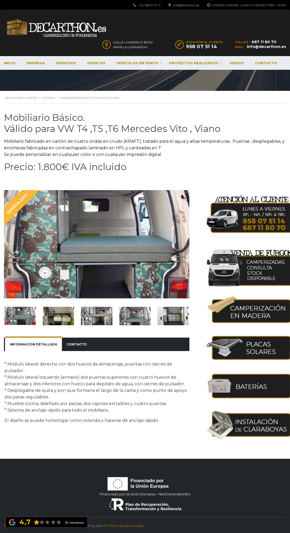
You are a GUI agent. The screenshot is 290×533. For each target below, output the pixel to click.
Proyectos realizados (193, 63)
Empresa (36, 63)
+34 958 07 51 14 (149, 5)
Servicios (66, 63)
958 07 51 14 (201, 47)
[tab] (33, 344)
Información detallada (33, 344)
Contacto (266, 63)
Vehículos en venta (137, 63)
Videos (236, 63)
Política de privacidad (124, 524)
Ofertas (96, 63)
